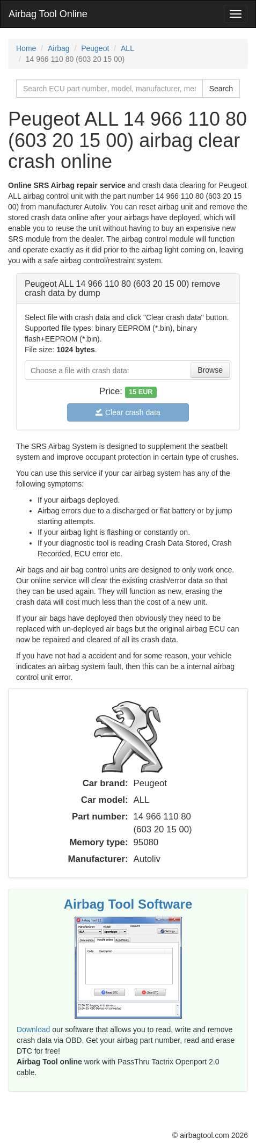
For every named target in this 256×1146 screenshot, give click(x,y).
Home (26, 48)
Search (221, 88)
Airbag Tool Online (48, 14)
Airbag (58, 48)
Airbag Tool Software (128, 904)
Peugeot (95, 48)
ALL (127, 48)
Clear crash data (128, 412)
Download (33, 1029)
